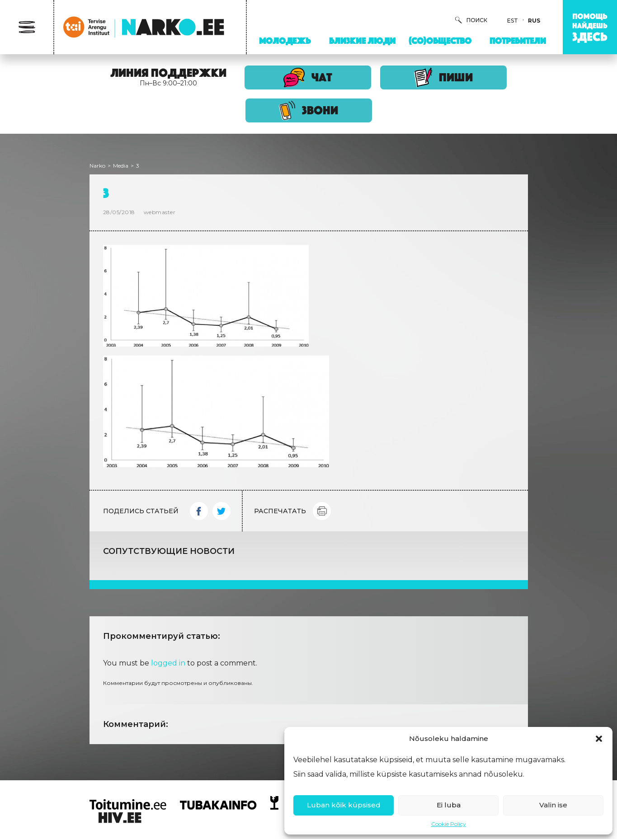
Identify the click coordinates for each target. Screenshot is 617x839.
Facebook (199, 511)
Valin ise (553, 805)
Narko (97, 165)
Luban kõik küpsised (344, 805)
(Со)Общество (440, 40)
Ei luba (449, 805)
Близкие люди (362, 40)
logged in (168, 663)
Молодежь (285, 40)
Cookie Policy (448, 823)
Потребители (518, 40)
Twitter (221, 511)
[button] (598, 738)
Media (120, 165)
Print (322, 511)
